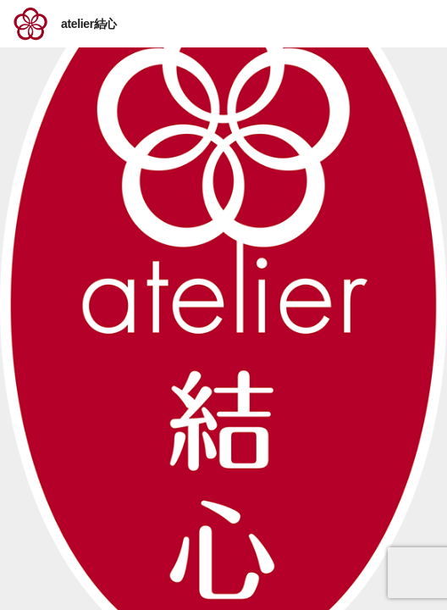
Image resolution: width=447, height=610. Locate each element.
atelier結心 (89, 23)
